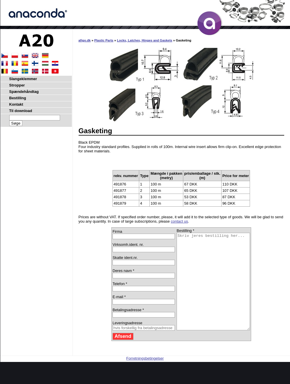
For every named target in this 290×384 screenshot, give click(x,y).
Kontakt (16, 104)
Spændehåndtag (24, 91)
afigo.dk (85, 40)
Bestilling (17, 98)
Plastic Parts (103, 40)
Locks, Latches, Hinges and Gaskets (144, 40)
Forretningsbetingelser (145, 377)
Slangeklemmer (23, 79)
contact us (179, 221)
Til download (20, 111)
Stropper (17, 85)
